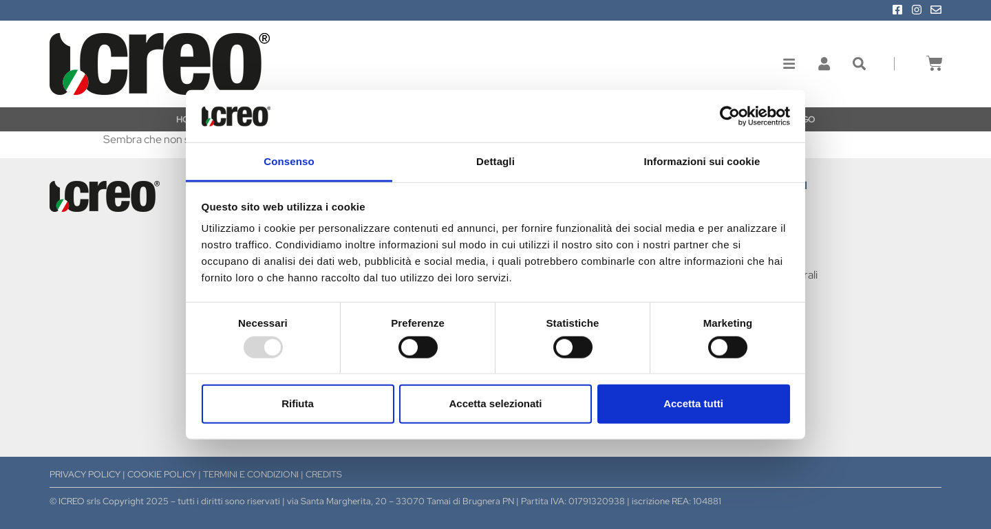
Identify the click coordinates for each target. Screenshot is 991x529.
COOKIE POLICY (161, 474)
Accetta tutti (693, 403)
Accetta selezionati (495, 403)
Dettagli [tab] (495, 161)
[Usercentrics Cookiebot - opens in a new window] (730, 116)
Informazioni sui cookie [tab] (702, 161)
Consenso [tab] (289, 161)
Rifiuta (297, 403)
